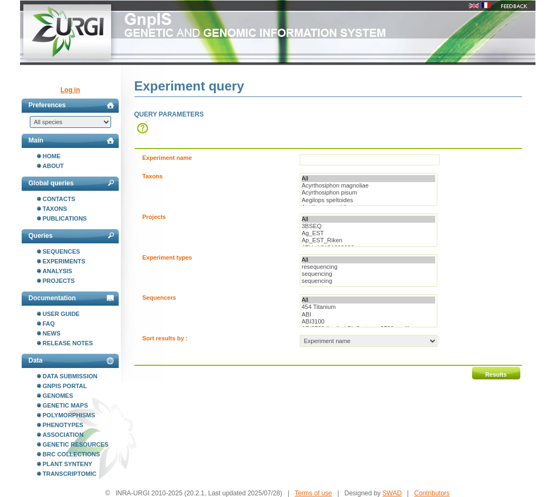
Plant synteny (68, 464)
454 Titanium (368, 307)
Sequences (61, 251)
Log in (70, 90)
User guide (61, 314)
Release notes (68, 343)
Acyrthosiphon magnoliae (368, 185)
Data (71, 360)
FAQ (49, 323)
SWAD (392, 493)
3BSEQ (368, 226)
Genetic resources (76, 444)
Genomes (58, 395)
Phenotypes (63, 425)
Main (71, 140)
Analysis (58, 271)
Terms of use (313, 493)
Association (63, 434)
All (368, 178)
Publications (65, 218)
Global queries (71, 183)
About (53, 166)
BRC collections (71, 454)
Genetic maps (65, 405)
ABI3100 (368, 321)
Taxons (55, 208)
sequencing (368, 273)
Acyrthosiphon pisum (368, 192)
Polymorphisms (69, 415)
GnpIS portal (65, 386)
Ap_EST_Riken (368, 240)
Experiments (64, 261)
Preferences (71, 105)
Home (52, 156)
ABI (368, 314)
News (52, 333)
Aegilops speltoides (368, 200)
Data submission (70, 376)
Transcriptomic (69, 473)
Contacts (59, 199)
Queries (71, 236)
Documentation (71, 298)
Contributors (431, 493)
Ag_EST (368, 233)
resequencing (368, 266)
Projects (59, 280)
